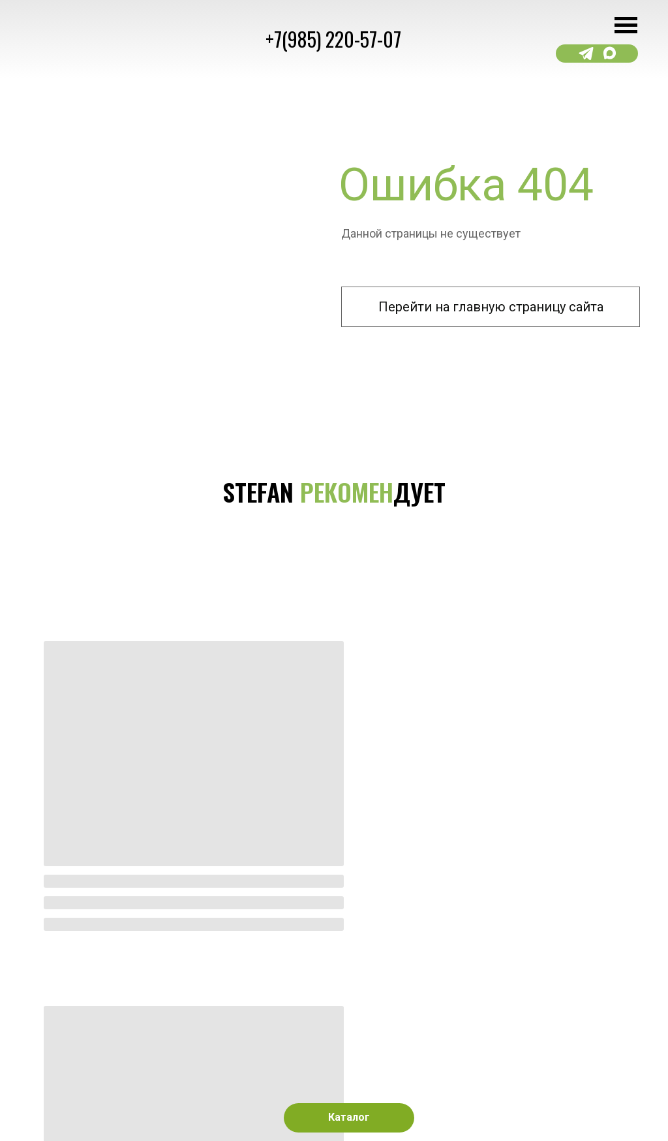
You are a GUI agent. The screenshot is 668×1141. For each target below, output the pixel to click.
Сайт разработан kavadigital (87, 1094)
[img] (243, 791)
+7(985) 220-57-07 (333, 39)
